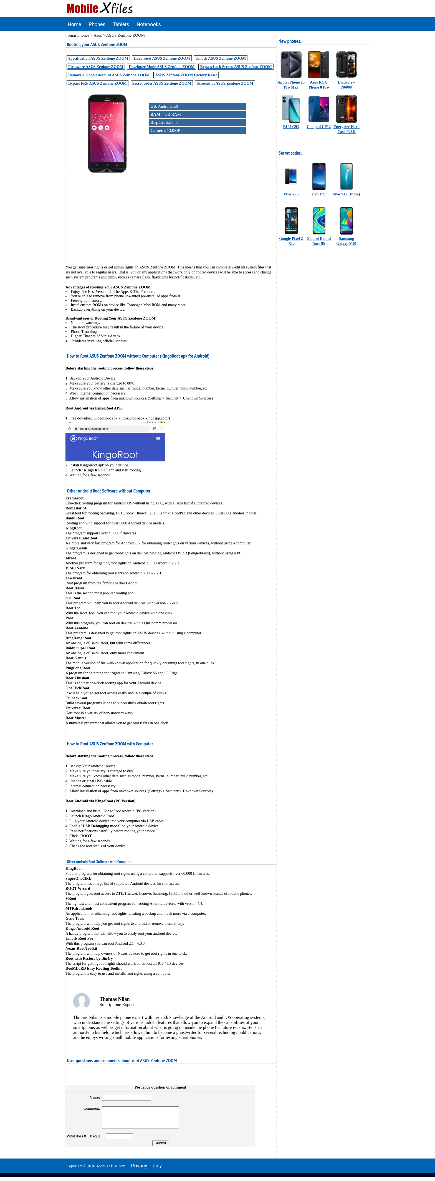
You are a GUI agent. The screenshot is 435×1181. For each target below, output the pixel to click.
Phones (96, 24)
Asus (97, 35)
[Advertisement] (170, 216)
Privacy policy (146, 1170)
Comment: (89, 1108)
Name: (92, 1097)
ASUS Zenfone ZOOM (125, 35)
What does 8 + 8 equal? (86, 1140)
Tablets (121, 24)
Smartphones (78, 35)
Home (74, 24)
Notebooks (149, 24)
